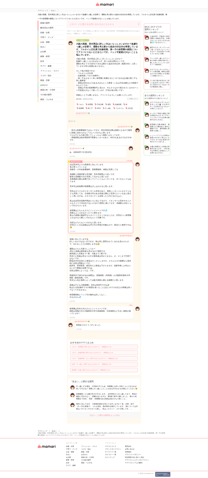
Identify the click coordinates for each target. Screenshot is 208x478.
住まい (43, 47)
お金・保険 (45, 42)
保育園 (90, 104)
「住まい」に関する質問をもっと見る (104, 415)
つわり (81, 104)
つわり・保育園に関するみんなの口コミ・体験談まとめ (91, 347)
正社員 (130, 108)
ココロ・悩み (45, 75)
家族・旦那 (45, 80)
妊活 (42, 61)
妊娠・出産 (45, 32)
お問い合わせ (130, 449)
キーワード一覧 (110, 452)
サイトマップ (110, 457)
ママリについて (110, 446)
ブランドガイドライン (113, 449)
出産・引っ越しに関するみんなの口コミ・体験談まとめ (91, 364)
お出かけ (44, 85)
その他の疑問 (45, 95)
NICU (99, 108)
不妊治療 (100, 104)
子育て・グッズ (46, 37)
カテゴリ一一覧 (110, 454)
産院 (109, 104)
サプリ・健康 (45, 66)
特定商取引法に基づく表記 (134, 457)
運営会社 (128, 446)
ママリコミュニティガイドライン (137, 460)
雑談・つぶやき (46, 99)
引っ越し (108, 108)
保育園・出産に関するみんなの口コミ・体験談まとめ (91, 370)
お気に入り (133, 99)
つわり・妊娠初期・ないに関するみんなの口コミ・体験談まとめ (95, 358)
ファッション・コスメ (49, 71)
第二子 (90, 108)
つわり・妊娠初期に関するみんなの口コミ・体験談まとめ (92, 353)
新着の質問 (45, 23)
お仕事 (43, 52)
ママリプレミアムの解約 (133, 463)
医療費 (81, 108)
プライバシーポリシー (133, 454)
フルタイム (120, 108)
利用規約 (128, 452)
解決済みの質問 (46, 28)
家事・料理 (45, 56)
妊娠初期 (118, 104)
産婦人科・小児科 (47, 90)
